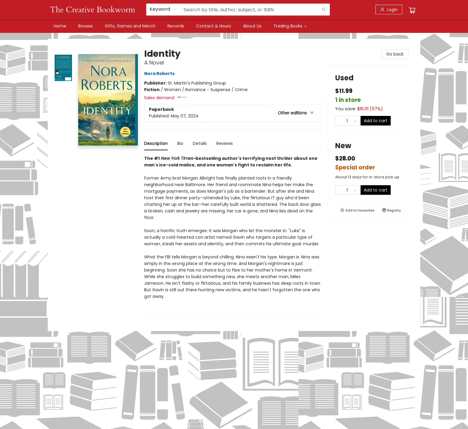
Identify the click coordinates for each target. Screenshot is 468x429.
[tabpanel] (233, 236)
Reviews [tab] (224, 143)
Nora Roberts (160, 73)
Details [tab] (200, 143)
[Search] (324, 10)
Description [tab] (156, 143)
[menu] (234, 26)
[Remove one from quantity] (339, 120)
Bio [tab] (180, 143)
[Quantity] (347, 120)
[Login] (388, 9)
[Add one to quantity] (355, 120)
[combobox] (163, 9)
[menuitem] (60, 26)
